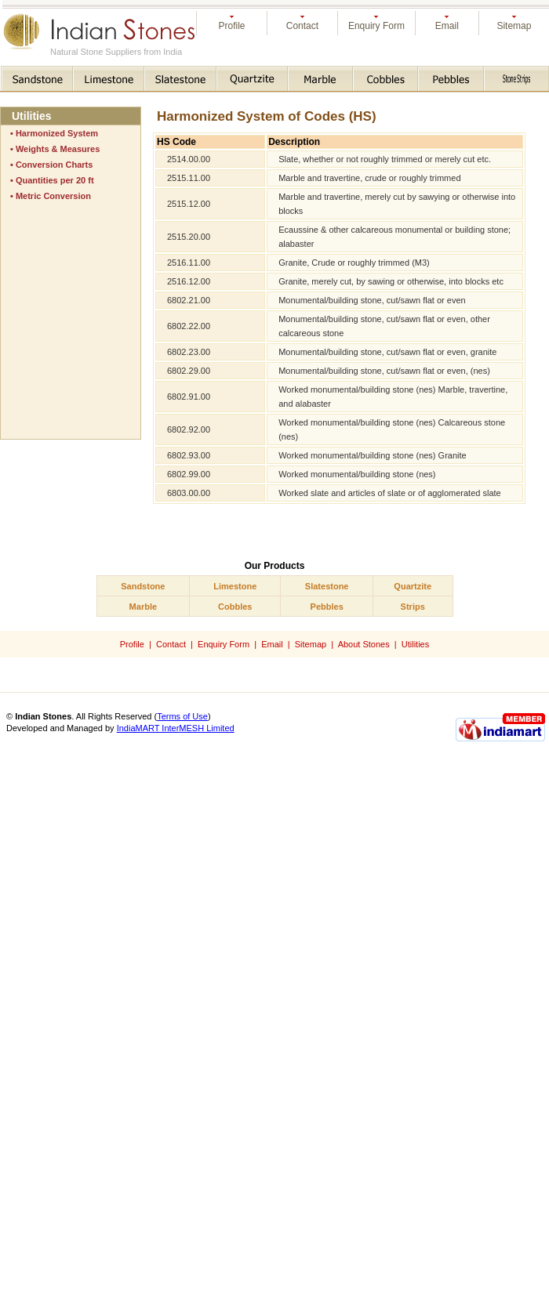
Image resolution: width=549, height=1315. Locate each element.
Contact (302, 25)
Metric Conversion (53, 196)
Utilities (415, 644)
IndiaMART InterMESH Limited (176, 728)
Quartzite (412, 586)
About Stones (364, 644)
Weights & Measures (58, 149)
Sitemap (513, 25)
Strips (413, 606)
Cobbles (235, 606)
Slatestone (327, 586)
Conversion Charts (54, 164)
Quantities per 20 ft (55, 180)
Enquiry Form (376, 25)
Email (447, 25)
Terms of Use (182, 716)
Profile (231, 25)
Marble (143, 606)
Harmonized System (57, 133)
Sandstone (143, 586)
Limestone (234, 586)
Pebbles (327, 606)
